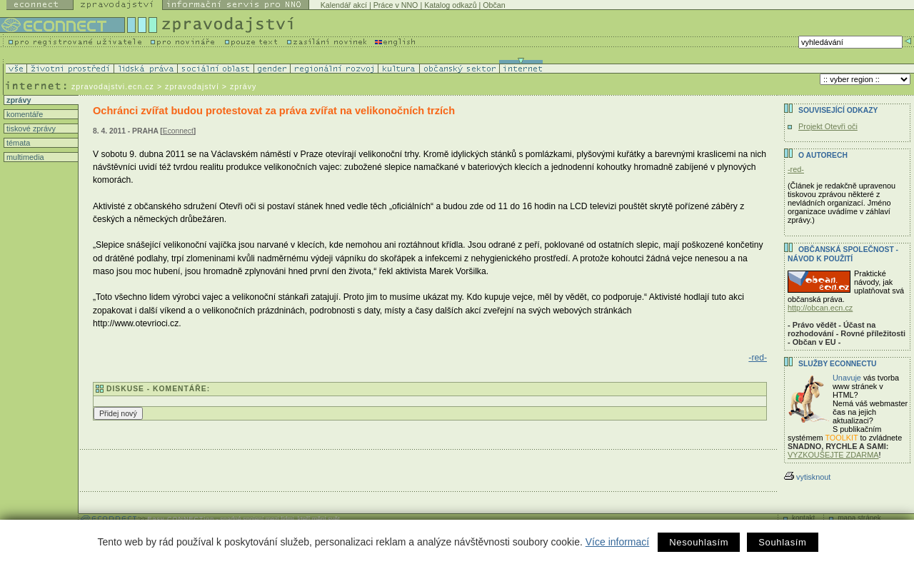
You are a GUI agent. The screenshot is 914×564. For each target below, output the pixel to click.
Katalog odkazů (450, 5)
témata (17, 143)
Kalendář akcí (344, 5)
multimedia (24, 157)
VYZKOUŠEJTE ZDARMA (833, 454)
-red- (757, 358)
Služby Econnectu (837, 364)
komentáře (23, 114)
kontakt (803, 518)
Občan (494, 5)
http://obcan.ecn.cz (820, 307)
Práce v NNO (395, 5)
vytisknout (807, 477)
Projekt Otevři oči (828, 126)
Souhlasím (782, 542)
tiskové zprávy (30, 128)
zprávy (17, 100)
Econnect (178, 131)
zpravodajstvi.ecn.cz (112, 86)
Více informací (617, 542)
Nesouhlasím (698, 542)
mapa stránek (859, 518)
